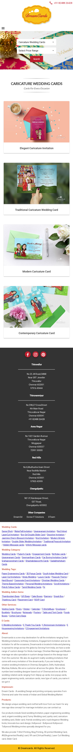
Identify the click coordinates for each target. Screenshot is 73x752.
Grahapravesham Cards (13, 561)
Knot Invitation (42, 538)
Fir (44, 587)
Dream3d (18, 517)
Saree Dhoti (7, 531)
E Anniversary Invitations (53, 625)
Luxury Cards (44, 577)
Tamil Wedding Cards (31, 587)
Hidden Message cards (13, 545)
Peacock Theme (59, 577)
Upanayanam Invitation (44, 531)
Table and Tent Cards (52, 612)
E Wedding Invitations (11, 625)
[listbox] (36, 42)
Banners (48, 596)
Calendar (36, 609)
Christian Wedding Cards (53, 580)
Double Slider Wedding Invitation (27, 541)
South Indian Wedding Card (55, 573)
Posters (37, 612)
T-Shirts (45, 609)
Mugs (51, 609)
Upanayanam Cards (11, 557)
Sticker (26, 609)
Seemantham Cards (31, 557)
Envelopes (60, 609)
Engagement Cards (41, 554)
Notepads (27, 612)
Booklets (6, 612)
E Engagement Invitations (37, 628)
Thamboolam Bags (11, 596)
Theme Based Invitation (13, 584)
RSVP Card (39, 600)
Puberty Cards (24, 554)
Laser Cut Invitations (11, 577)
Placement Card (25, 600)
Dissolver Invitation (55, 535)
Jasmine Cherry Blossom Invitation (18, 538)
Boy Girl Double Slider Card (33, 535)
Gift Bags (25, 596)
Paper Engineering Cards (13, 573)
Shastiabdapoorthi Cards (37, 561)
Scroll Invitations (61, 584)
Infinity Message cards (36, 545)
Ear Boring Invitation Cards (54, 557)
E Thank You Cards (32, 625)
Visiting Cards (8, 609)
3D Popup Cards (33, 573)
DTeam (51, 517)
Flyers (19, 609)
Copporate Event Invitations (27, 580)
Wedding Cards (9, 554)
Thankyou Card (9, 600)
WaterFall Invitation (23, 531)
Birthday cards (59, 554)
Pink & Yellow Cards (11, 587)
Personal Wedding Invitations (39, 584)
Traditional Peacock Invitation (57, 541)
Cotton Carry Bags (17, 616)
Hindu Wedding (29, 577)
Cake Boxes (37, 596)
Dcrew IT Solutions (35, 517)
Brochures (16, 612)
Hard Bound (7, 580)
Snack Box (58, 596)
